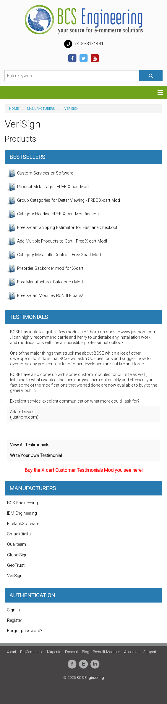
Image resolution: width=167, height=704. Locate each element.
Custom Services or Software (40, 173)
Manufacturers (41, 109)
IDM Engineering (22, 513)
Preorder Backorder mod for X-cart (45, 268)
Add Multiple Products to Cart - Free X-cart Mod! (57, 241)
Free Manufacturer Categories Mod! (45, 282)
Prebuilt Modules (106, 652)
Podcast (71, 652)
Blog (85, 652)
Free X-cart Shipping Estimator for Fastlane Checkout (62, 227)
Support (149, 652)
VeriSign (14, 575)
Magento (54, 652)
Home (14, 109)
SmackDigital (19, 534)
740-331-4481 (84, 44)
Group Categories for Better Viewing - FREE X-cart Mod (63, 200)
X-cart (11, 652)
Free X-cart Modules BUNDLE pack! (45, 295)
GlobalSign (17, 555)
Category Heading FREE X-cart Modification (53, 214)
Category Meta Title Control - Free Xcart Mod (54, 255)
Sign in (13, 610)
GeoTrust (16, 565)
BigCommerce (31, 652)
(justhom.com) (24, 417)
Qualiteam (16, 544)
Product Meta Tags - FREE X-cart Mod (48, 187)
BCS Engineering (22, 503)
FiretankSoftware (23, 523)
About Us (132, 652)
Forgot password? (24, 630)
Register (14, 620)
